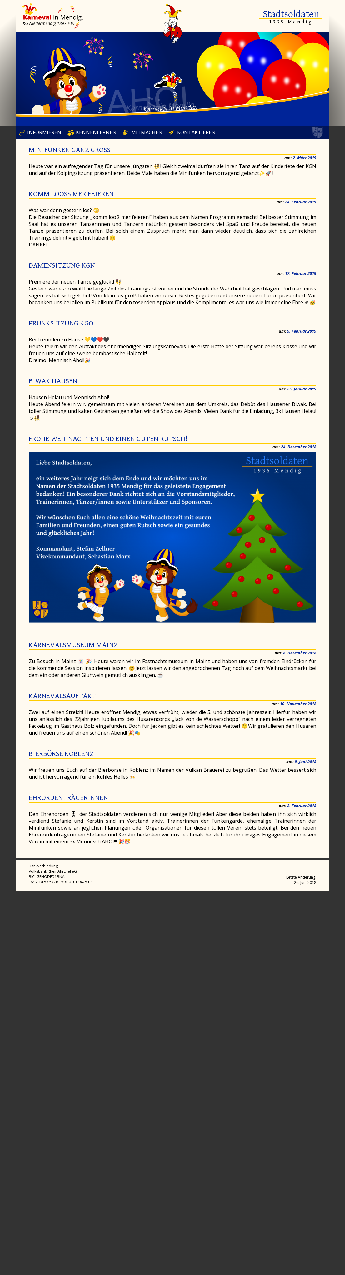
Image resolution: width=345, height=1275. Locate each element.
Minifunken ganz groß (70, 150)
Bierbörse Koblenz (61, 753)
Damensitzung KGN (62, 265)
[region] (172, 79)
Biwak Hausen (53, 381)
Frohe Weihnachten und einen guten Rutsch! (108, 438)
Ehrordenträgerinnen (68, 797)
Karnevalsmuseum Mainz (73, 645)
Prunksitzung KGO (61, 323)
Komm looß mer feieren (71, 194)
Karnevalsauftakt (62, 696)
